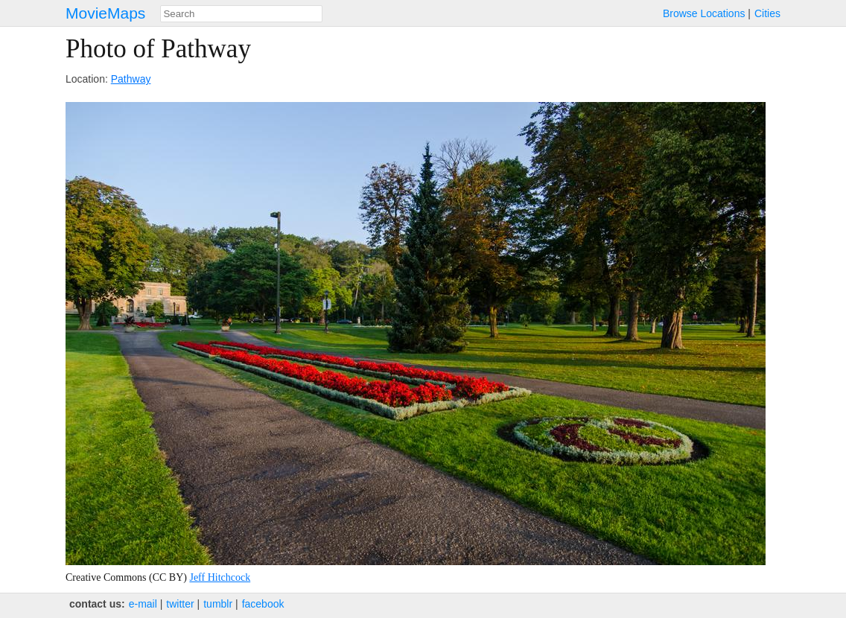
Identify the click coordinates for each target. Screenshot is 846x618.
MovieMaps (105, 13)
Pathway (131, 79)
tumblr (217, 604)
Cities (767, 13)
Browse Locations (704, 13)
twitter (180, 604)
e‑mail (143, 604)
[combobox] (241, 13)
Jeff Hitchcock (219, 577)
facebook (263, 604)
